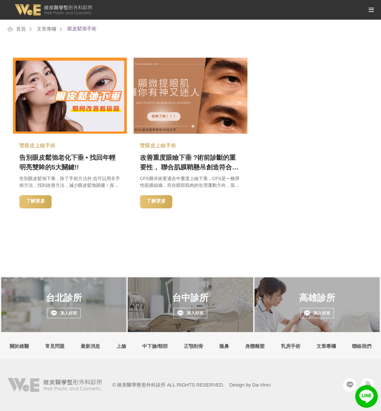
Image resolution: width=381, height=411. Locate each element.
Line (349, 385)
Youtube (368, 385)
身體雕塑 (255, 346)
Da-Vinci (261, 384)
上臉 (121, 346)
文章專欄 (46, 29)
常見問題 (55, 346)
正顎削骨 (193, 346)
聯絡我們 (361, 346)
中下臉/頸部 (155, 346)
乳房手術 (290, 346)
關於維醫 (19, 346)
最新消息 (90, 346)
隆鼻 (224, 346)
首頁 (21, 29)
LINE (366, 396)
